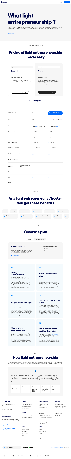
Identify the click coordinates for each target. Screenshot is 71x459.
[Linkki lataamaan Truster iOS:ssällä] (25, 447)
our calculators (55, 334)
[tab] (29, 239)
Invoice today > (15, 255)
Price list (46, 2)
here (36, 126)
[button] (23, 2)
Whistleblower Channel (58, 447)
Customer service (53, 2)
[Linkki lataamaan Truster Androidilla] (31, 447)
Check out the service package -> (20, 92)
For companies (40, 2)
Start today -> (11, 33)
